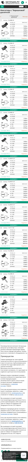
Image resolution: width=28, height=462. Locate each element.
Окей (23, 455)
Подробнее (24, 38)
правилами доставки (7, 414)
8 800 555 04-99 (18, 395)
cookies (14, 453)
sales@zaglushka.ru (16, 393)
